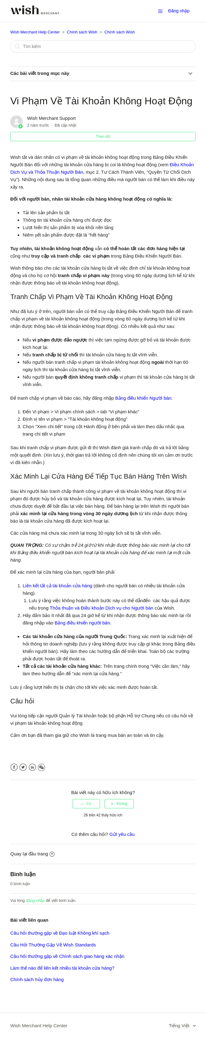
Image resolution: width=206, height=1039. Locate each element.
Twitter (23, 767)
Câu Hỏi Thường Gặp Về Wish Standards (53, 944)
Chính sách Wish (82, 32)
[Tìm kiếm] (103, 46)
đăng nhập (35, 900)
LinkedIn (32, 767)
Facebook (14, 767)
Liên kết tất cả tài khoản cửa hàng (57, 585)
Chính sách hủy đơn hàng (37, 979)
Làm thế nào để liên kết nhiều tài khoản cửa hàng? (62, 968)
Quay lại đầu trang (32, 853)
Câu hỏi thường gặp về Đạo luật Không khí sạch (59, 933)
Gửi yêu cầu (121, 834)
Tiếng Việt (180, 1025)
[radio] (86, 803)
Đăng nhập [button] (179, 10)
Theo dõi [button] (103, 136)
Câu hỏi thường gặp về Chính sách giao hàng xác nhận (67, 956)
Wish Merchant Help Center (35, 32)
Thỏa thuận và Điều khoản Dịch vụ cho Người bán (101, 608)
